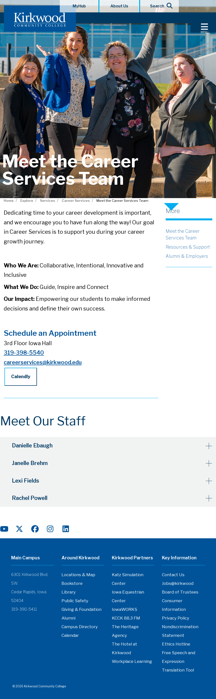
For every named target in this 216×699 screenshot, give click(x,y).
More (173, 211)
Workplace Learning (132, 660)
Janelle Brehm (30, 463)
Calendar (70, 634)
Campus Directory (80, 626)
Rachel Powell (30, 497)
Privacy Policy (175, 617)
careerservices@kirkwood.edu (43, 362)
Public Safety (75, 600)
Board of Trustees (180, 591)
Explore (26, 201)
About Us (119, 6)
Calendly (20, 376)
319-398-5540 (24, 352)
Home (9, 201)
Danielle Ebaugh (32, 445)
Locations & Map (78, 574)
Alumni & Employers (187, 256)
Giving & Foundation (81, 608)
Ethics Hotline (176, 643)
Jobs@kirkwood (177, 582)
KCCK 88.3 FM (126, 617)
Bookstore (72, 582)
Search (159, 6)
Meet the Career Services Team (183, 234)
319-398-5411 (24, 608)
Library (69, 591)
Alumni (68, 617)
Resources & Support (188, 247)
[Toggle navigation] (203, 22)
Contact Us (173, 574)
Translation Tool (178, 669)
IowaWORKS (124, 608)
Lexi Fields (26, 480)
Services (47, 201)
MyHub (79, 6)
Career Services (76, 201)
